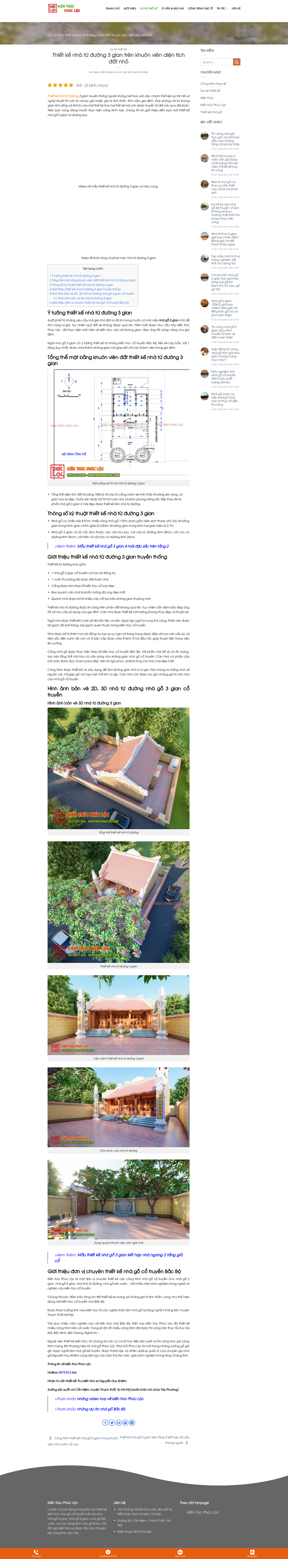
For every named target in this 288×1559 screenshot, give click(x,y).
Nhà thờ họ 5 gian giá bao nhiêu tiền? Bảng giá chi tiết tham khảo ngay (225, 239)
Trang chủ (113, 8)
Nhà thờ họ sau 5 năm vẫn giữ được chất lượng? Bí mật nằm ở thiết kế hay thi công (224, 163)
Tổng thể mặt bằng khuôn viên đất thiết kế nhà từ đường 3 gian (93, 280)
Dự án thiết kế (149, 8)
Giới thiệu (130, 8)
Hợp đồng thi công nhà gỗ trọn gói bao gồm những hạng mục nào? (225, 354)
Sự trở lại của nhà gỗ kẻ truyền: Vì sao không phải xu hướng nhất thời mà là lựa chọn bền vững (225, 213)
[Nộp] (236, 61)
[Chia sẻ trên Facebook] (105, 1423)
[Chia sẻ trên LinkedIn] (132, 1423)
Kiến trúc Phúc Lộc (213, 105)
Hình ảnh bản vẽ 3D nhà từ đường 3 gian (83, 298)
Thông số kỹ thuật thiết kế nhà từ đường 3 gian (81, 284)
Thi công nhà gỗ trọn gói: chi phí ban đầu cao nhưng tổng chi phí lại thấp (225, 139)
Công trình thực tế (200, 8)
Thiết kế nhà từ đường (63, 96)
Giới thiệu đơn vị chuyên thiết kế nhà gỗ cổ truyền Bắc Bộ (89, 302)
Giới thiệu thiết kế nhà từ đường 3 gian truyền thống (85, 289)
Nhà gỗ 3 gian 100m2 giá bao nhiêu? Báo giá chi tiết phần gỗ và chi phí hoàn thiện (224, 308)
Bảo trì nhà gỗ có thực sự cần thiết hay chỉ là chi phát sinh (224, 187)
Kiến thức (207, 98)
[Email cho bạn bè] (119, 1423)
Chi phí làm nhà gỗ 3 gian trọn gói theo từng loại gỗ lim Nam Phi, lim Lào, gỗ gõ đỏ (225, 282)
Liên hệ (236, 8)
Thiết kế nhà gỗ (211, 112)
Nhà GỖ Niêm (140, 72)
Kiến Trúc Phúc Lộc (203, 1512)
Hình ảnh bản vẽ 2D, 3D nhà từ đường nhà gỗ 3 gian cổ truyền (92, 293)
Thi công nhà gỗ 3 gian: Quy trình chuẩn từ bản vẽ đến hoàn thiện (224, 332)
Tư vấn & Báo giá (173, 8)
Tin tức (222, 8)
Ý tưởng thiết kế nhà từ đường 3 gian (75, 275)
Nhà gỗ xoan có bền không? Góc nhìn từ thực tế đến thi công (224, 399)
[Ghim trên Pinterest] (125, 1423)
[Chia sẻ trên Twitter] (112, 1423)
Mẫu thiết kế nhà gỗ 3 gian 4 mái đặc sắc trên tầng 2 (122, 546)
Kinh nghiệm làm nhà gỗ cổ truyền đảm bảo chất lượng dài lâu (223, 377)
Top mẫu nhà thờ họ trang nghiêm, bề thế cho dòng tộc (225, 259)
